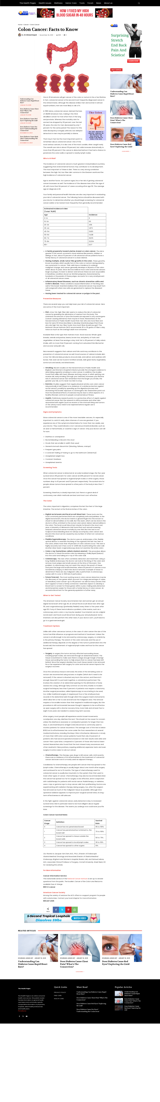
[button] (139, 3)
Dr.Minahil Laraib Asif (25, 958)
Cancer (26, 25)
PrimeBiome (22, 1011)
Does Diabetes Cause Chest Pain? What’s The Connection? (29, 110)
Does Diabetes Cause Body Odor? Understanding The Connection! (29, 138)
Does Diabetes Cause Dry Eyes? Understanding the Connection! (28, 128)
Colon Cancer (35, 25)
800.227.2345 (48, 901)
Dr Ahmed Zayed (30, 35)
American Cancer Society (54, 892)
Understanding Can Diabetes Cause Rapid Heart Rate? (29, 101)
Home (20, 25)
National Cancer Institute (77, 879)
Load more (126, 151)
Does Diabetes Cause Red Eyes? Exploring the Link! (29, 119)
